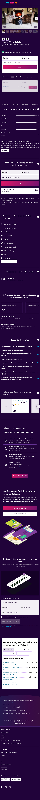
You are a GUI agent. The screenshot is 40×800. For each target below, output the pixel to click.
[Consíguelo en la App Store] (16, 779)
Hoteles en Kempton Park (10, 664)
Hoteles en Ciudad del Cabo (11, 667)
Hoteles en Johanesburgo (10, 672)
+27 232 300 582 (7, 50)
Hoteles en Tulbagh (29, 721)
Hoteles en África (18, 720)
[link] (20, 476)
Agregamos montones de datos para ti (21, 710)
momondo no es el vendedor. (21, 707)
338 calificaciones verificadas (22, 52)
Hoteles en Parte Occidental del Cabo (13, 721)
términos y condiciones (29, 625)
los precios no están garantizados (10, 702)
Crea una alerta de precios (16, 466)
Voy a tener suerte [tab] (9, 654)
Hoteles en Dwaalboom (9, 682)
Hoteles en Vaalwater (9, 674)
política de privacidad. (6, 626)
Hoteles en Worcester (9, 669)
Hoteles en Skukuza (8, 679)
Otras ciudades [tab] (8, 649)
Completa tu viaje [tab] (23, 654)
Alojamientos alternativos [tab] (23, 649)
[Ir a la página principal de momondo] (11, 3)
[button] (3, 3)
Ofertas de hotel (8, 720)
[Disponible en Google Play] (5, 779)
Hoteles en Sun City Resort (10, 677)
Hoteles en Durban (8, 662)
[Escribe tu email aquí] (21, 612)
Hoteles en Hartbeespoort (10, 684)
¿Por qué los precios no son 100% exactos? (21, 713)
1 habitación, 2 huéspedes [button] (11, 62)
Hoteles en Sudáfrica (29, 720)
